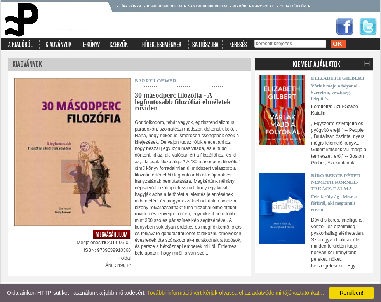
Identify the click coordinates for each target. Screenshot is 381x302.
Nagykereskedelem (207, 6)
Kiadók (240, 6)
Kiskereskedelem (164, 6)
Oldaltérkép (293, 6)
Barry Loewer (155, 81)
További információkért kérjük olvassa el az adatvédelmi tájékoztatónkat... (235, 293)
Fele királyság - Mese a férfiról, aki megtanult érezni (334, 203)
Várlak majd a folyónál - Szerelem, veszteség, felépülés (335, 92)
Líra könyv (130, 6)
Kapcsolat (263, 6)
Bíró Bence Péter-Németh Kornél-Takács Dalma (336, 182)
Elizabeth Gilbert (338, 78)
